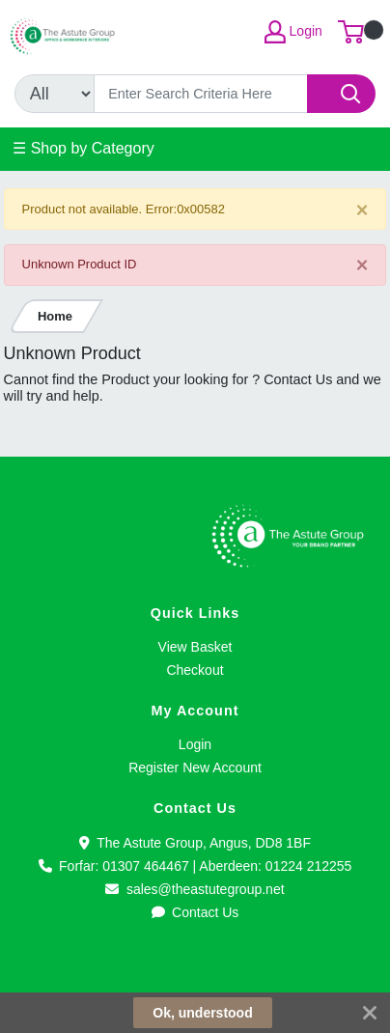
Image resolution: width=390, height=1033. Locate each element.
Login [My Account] (293, 31)
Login (195, 744)
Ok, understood (202, 1012)
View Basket (195, 647)
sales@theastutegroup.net (194, 889)
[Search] (201, 93)
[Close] (362, 210)
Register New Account (195, 767)
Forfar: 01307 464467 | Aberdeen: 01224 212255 (195, 866)
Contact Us (195, 912)
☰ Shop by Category (83, 148)
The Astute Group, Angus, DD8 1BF (195, 843)
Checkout (194, 670)
